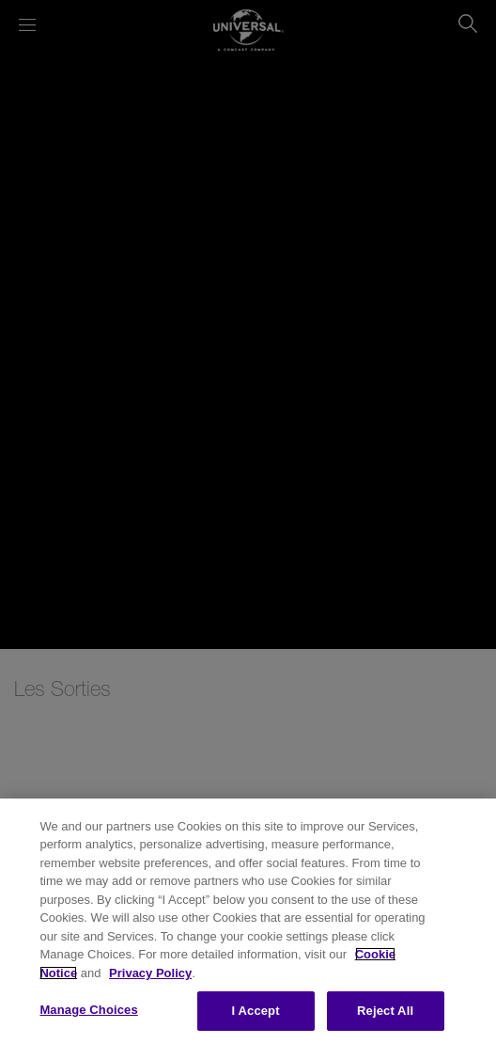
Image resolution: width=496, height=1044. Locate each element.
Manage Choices (88, 1010)
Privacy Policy (150, 973)
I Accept (256, 1011)
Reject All (385, 1011)
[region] (248, 921)
